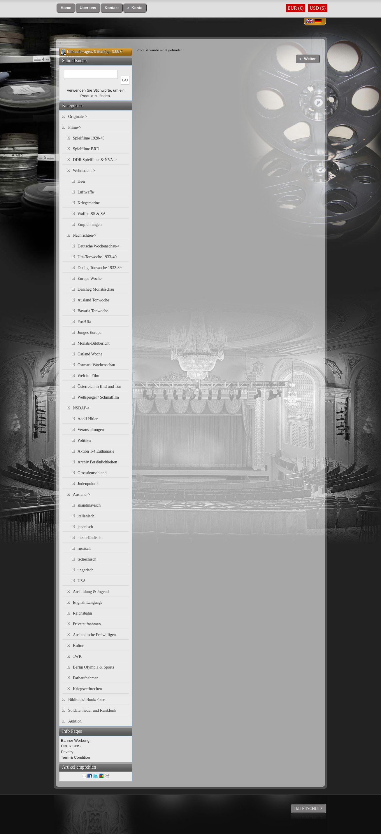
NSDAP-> (81, 408)
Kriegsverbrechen (87, 689)
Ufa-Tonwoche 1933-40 (97, 257)
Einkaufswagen (79, 51)
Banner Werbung (75, 740)
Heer (81, 181)
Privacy (67, 752)
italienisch (86, 516)
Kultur (78, 645)
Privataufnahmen (87, 624)
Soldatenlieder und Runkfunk (92, 710)
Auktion (75, 721)
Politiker (85, 440)
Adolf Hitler (88, 419)
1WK (77, 656)
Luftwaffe (86, 192)
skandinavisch (89, 505)
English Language (87, 602)
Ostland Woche (90, 354)
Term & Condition (75, 757)
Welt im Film (88, 376)
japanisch (85, 527)
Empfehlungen (89, 224)
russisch (84, 548)
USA (82, 581)
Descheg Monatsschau (96, 289)
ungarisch (85, 570)
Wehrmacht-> (84, 170)
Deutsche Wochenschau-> (99, 246)
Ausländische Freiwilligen (94, 635)
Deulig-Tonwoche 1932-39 (100, 268)
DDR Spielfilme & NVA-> (95, 160)
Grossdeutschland (92, 473)
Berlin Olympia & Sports (93, 667)
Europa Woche (89, 278)
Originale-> (77, 116)
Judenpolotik (88, 483)
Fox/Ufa (84, 322)
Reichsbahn (82, 613)
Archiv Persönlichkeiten (97, 462)
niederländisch (89, 537)
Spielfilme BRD (86, 149)
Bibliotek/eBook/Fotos (87, 699)
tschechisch (87, 559)
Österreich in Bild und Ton (99, 386)
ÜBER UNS (70, 746)
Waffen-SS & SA (92, 214)
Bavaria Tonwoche (93, 311)
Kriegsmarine (89, 203)
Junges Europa (89, 332)
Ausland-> (81, 494)
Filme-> (74, 127)
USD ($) (318, 8)
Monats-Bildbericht (94, 343)
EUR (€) (296, 8)
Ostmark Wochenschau (96, 365)
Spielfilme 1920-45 (89, 138)
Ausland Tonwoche (93, 300)
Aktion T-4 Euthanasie (96, 451)
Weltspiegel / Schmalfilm (98, 397)
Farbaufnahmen (86, 678)
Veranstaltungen (91, 430)
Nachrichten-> (84, 235)
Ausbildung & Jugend (91, 591)
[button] (66, 8)
